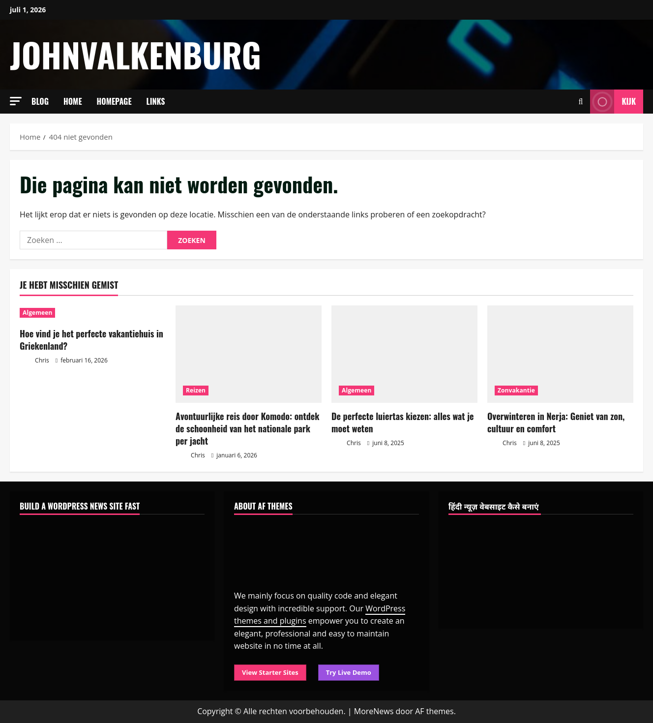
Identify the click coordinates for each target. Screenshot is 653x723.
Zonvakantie (516, 390)
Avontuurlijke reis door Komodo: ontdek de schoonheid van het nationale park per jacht (248, 428)
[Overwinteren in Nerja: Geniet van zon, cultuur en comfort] (560, 354)
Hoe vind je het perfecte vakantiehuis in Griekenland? (91, 339)
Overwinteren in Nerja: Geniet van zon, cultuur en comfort (555, 422)
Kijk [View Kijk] (613, 102)
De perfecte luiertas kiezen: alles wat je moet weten (402, 422)
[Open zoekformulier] (581, 101)
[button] (16, 101)
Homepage (114, 101)
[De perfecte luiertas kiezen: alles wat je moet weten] (404, 354)
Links (156, 101)
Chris (34, 361)
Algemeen (37, 312)
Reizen (196, 390)
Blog (40, 101)
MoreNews (374, 711)
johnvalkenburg (135, 54)
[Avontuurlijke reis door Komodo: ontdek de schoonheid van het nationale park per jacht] (249, 354)
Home (72, 101)
